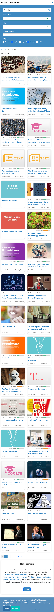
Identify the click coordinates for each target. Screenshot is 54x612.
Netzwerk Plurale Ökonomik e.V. (16, 575)
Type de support (8, 31)
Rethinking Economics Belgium (40, 577)
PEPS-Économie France (12, 580)
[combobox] (27, 34)
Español (24, 42)
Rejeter (6, 608)
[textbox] (27, 34)
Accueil (3, 49)
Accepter (15, 608)
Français (32, 42)
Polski (40, 42)
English (16, 42)
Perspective (7, 15)
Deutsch (7, 42)
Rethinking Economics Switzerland (15, 577)
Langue (5, 39)
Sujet (4, 23)
